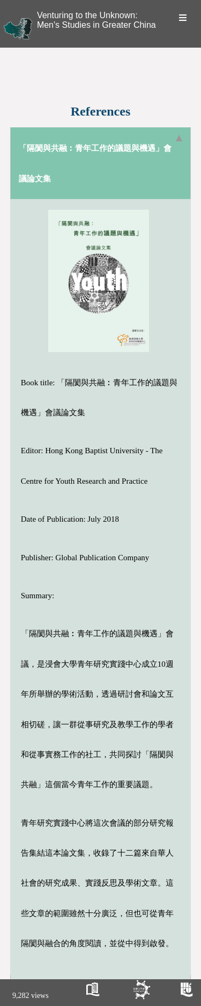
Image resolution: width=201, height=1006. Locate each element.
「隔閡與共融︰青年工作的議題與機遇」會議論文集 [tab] (101, 158)
